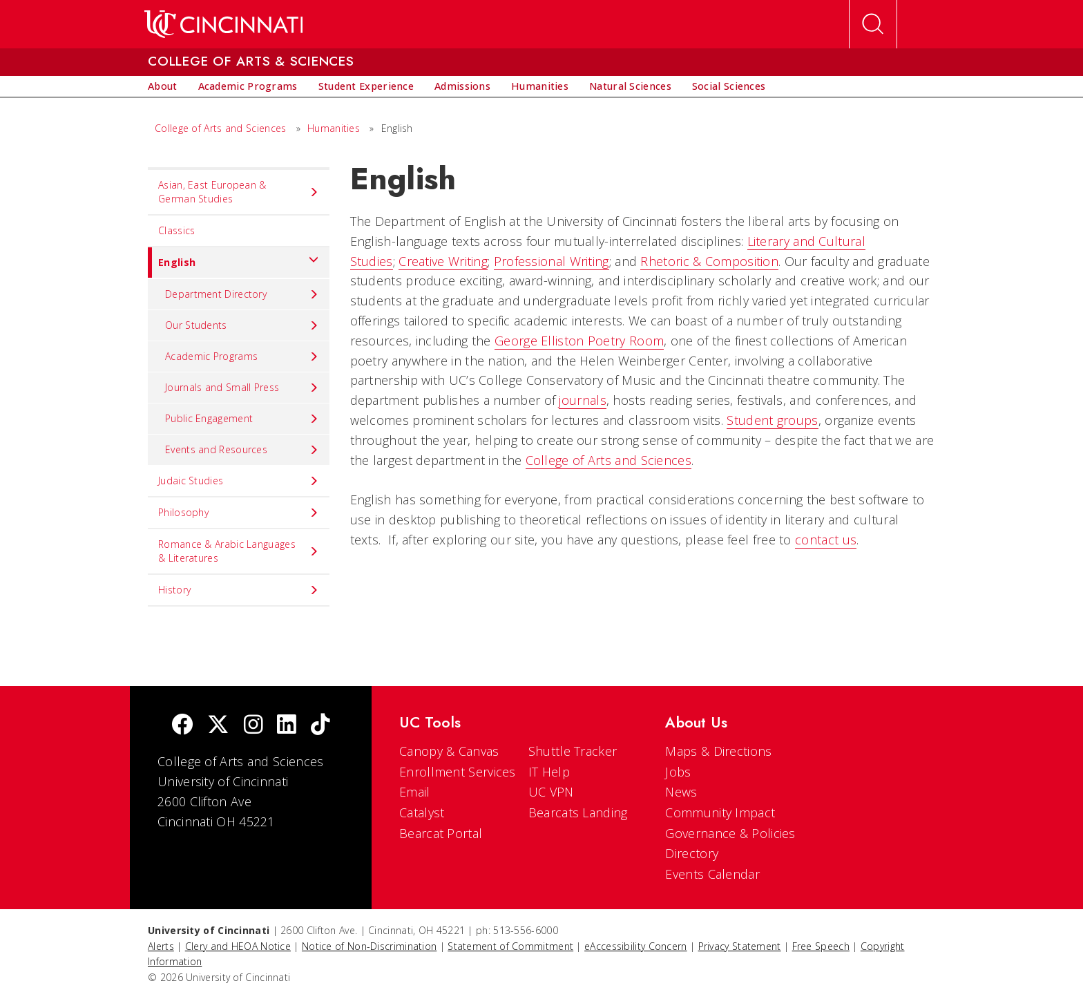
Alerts (161, 946)
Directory (691, 853)
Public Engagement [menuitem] (242, 418)
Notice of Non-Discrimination (369, 946)
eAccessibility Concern (635, 946)
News (681, 791)
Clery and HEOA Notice (238, 946)
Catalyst (421, 812)
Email (414, 791)
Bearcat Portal (440, 833)
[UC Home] (223, 24)
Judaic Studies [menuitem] (238, 480)
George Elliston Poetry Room (579, 340)
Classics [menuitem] (176, 230)
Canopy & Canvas (449, 751)
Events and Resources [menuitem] (242, 449)
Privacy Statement (739, 946)
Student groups (772, 420)
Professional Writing (551, 261)
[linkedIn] (286, 726)
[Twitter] (218, 726)
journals (582, 400)
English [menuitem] (233, 262)
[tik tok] (320, 726)
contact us (825, 539)
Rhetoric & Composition (709, 261)
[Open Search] (873, 24)
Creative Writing (443, 261)
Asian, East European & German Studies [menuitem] (238, 191)
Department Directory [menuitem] (242, 294)
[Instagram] (253, 726)
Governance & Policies (730, 833)
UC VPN (551, 791)
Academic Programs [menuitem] (242, 356)
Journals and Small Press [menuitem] (242, 387)
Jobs (678, 771)
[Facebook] (182, 726)
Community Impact (720, 812)
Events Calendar (712, 874)
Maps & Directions (718, 751)
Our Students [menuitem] (242, 325)
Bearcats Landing (578, 812)
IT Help (549, 771)
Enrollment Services (457, 771)
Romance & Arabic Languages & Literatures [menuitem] (238, 550)
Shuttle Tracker (572, 751)
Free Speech (821, 946)
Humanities (333, 128)
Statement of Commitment (510, 946)
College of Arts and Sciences (220, 128)
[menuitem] (162, 86)
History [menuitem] (238, 590)
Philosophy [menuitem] (238, 512)
